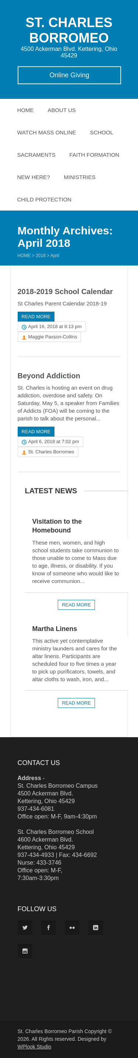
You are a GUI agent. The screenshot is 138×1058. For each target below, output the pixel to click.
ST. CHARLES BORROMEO (68, 30)
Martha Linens (54, 628)
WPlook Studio (35, 1047)
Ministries (80, 177)
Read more (36, 316)
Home (25, 110)
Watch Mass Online (46, 132)
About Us (61, 110)
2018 (41, 255)
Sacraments (36, 155)
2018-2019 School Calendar (65, 291)
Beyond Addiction (49, 376)
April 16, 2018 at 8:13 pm (55, 326)
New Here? (33, 177)
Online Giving (69, 75)
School (101, 132)
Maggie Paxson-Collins (52, 336)
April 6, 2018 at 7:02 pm (53, 441)
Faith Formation (95, 155)
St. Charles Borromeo (51, 451)
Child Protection (44, 199)
